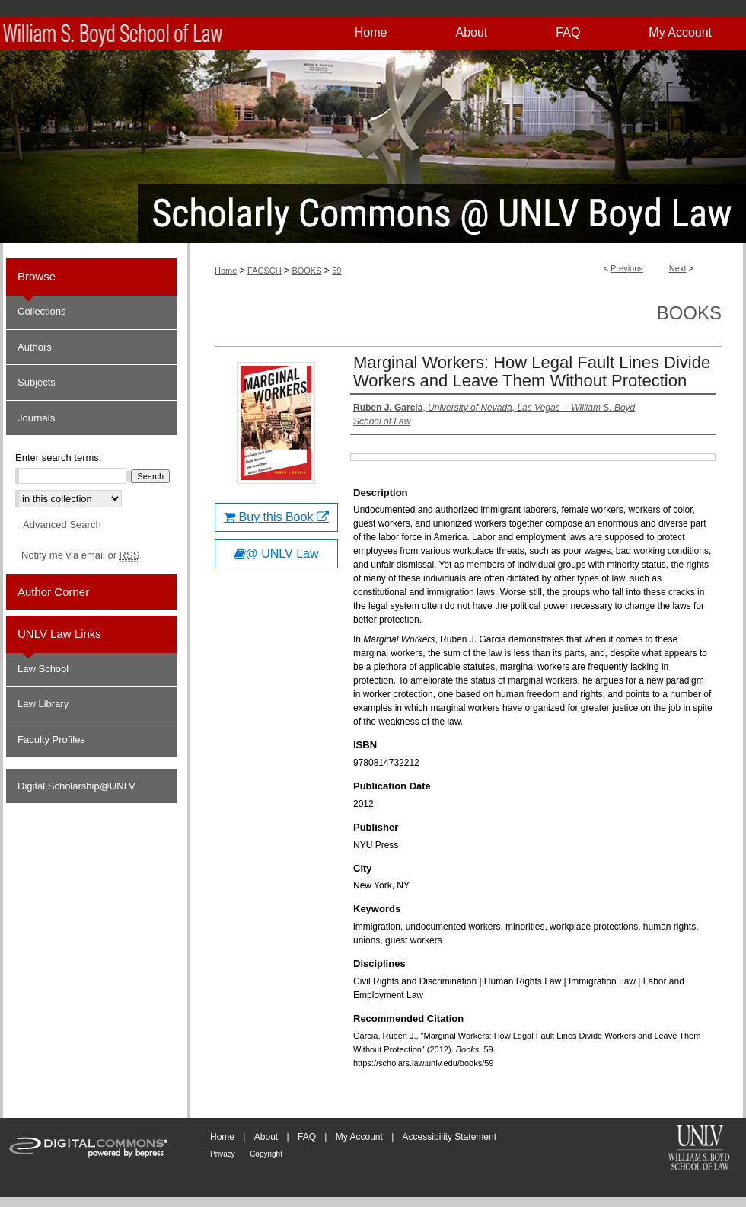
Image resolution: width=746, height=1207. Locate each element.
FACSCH (264, 270)
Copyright (266, 1154)
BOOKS (306, 270)
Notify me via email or (80, 555)
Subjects (37, 382)
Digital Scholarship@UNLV (76, 786)
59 (336, 270)
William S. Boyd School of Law (699, 1149)
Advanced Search (62, 524)
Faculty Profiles (51, 739)
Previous (627, 268)
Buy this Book (276, 517)
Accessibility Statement (449, 1137)
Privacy (222, 1154)
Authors (35, 347)
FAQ (307, 1137)
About (266, 1137)
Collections (42, 311)
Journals (36, 418)
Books (689, 313)
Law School (43, 668)
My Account (359, 1137)
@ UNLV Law (276, 553)
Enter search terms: (58, 457)
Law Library (43, 703)
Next (678, 268)
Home (226, 270)
